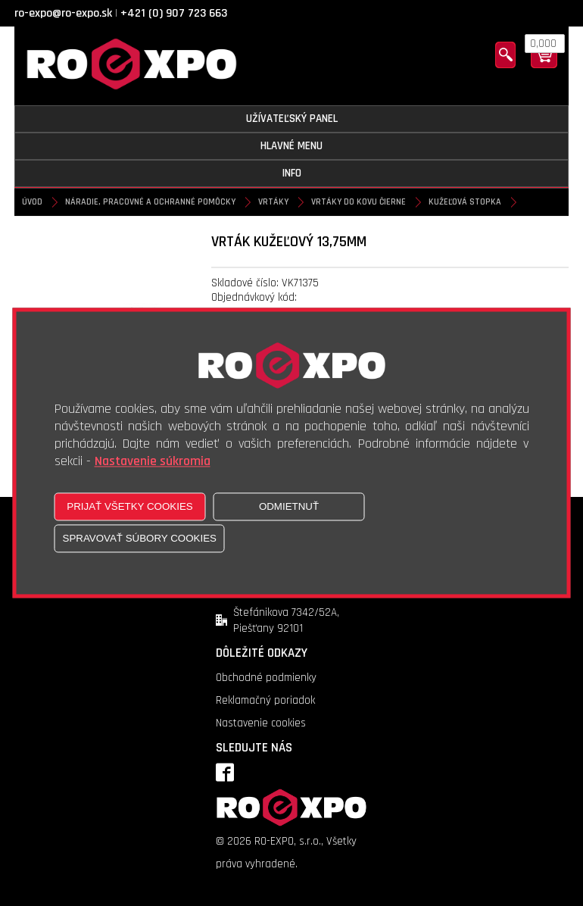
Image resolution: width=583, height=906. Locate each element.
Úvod (32, 202)
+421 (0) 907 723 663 (173, 13)
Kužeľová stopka (465, 202)
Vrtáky (273, 202)
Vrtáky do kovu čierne (358, 202)
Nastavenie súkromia (152, 461)
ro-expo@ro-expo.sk (63, 13)
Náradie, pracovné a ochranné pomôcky (150, 202)
